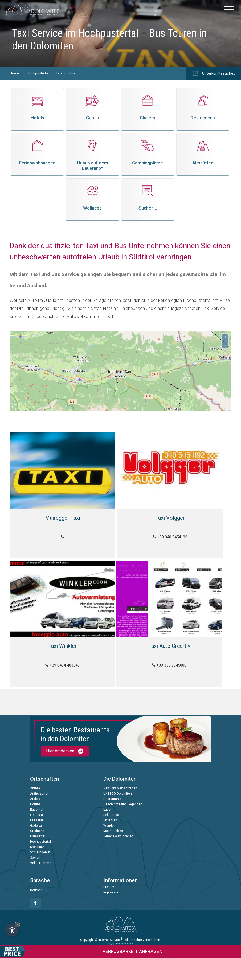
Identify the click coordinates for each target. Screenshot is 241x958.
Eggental (36, 803)
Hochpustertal (38, 73)
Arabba (35, 792)
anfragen (81, 951)
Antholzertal (39, 787)
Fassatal (36, 814)
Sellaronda (111, 808)
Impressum (111, 886)
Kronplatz (37, 840)
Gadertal (36, 819)
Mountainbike (113, 824)
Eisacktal (37, 808)
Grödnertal (38, 824)
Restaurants (112, 792)
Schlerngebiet (40, 846)
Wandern (110, 819)
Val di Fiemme (40, 856)
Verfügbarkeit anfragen (120, 782)
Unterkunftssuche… (214, 74)
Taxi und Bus (65, 73)
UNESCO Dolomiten (117, 787)
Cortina (35, 798)
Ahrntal (35, 782)
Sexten (35, 851)
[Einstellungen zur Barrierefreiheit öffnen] (12, 930)
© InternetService (108, 933)
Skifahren (110, 814)
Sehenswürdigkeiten (118, 830)
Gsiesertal (37, 830)
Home (14, 73)
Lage (107, 803)
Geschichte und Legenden (122, 798)
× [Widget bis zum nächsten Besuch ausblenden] (17, 924)
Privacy (108, 880)
